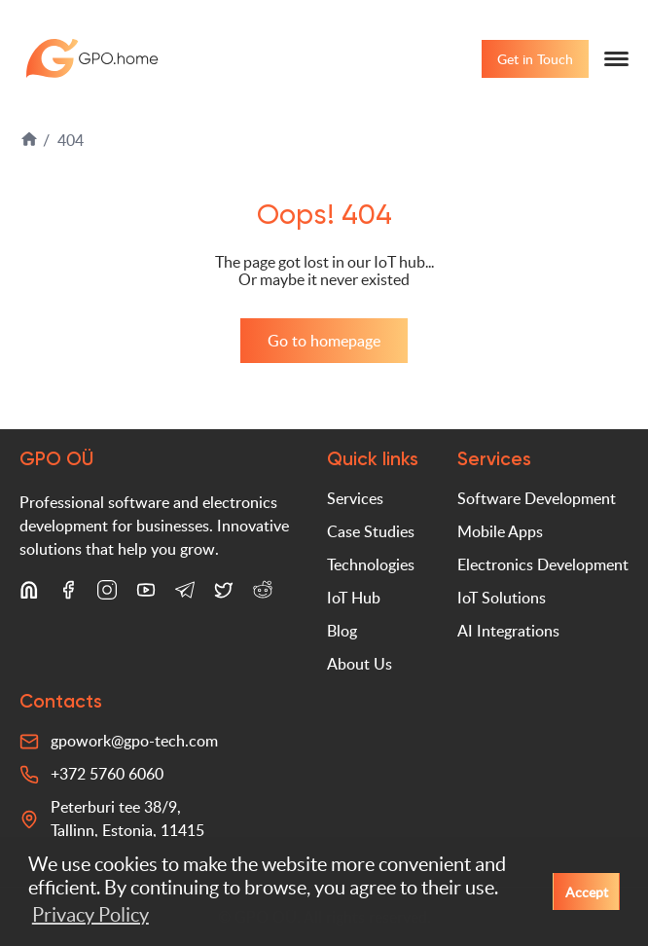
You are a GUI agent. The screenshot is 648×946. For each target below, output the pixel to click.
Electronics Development (543, 564)
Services (355, 498)
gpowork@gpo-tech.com (134, 740)
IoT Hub (353, 597)
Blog (342, 630)
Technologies (370, 564)
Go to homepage (324, 340)
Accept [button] (586, 891)
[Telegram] (185, 593)
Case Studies (370, 531)
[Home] (31, 143)
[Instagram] (107, 593)
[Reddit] (262, 593)
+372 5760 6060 (107, 773)
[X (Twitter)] (224, 593)
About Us (359, 663)
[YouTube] (146, 593)
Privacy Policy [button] (90, 915)
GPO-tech (92, 58)
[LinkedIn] (29, 593)
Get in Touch (535, 59)
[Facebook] (68, 593)
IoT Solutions (501, 597)
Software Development (536, 498)
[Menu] (616, 59)
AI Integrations (508, 630)
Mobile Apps (500, 531)
